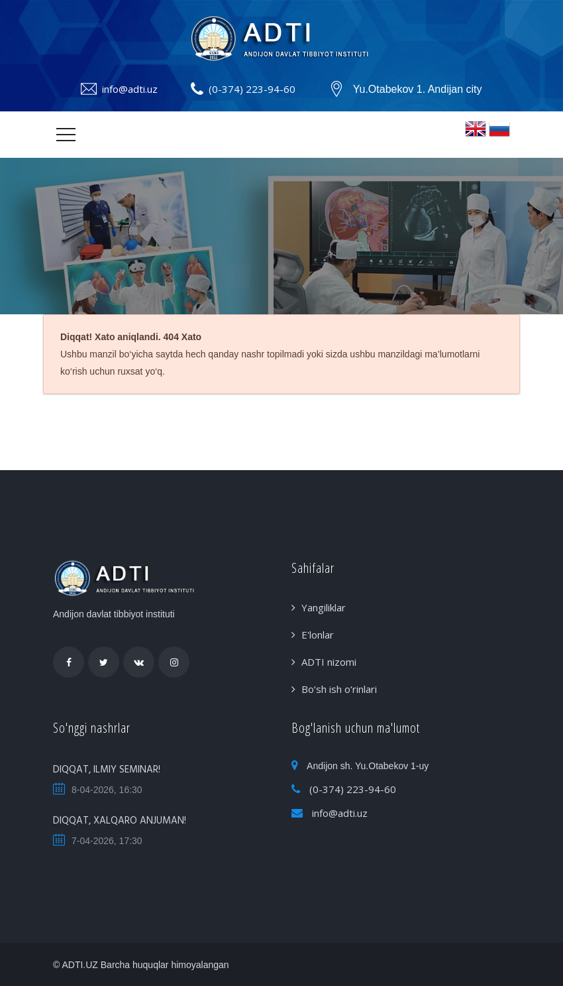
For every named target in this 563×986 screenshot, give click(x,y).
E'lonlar (317, 634)
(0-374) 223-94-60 (252, 88)
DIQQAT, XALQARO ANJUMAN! (119, 821)
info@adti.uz (130, 88)
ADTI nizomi (328, 661)
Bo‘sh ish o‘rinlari (339, 689)
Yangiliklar (323, 607)
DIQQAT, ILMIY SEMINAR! (106, 770)
